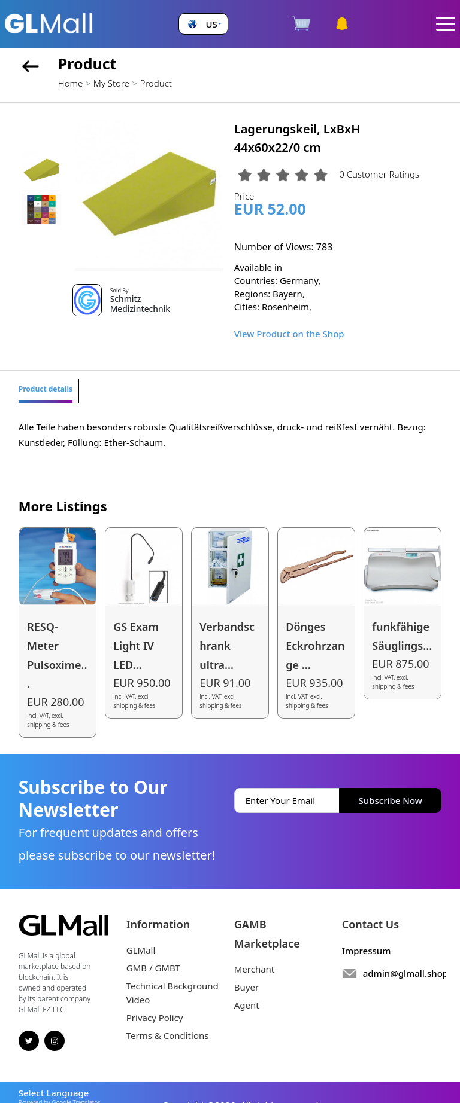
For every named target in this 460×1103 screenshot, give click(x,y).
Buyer (246, 987)
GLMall (141, 950)
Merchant (254, 969)
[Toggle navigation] (445, 24)
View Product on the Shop (289, 334)
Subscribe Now (390, 800)
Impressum (366, 951)
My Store (111, 83)
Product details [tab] (45, 389)
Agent (246, 1005)
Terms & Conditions (167, 1035)
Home (70, 83)
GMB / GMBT (153, 968)
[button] (203, 24)
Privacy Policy (154, 1017)
